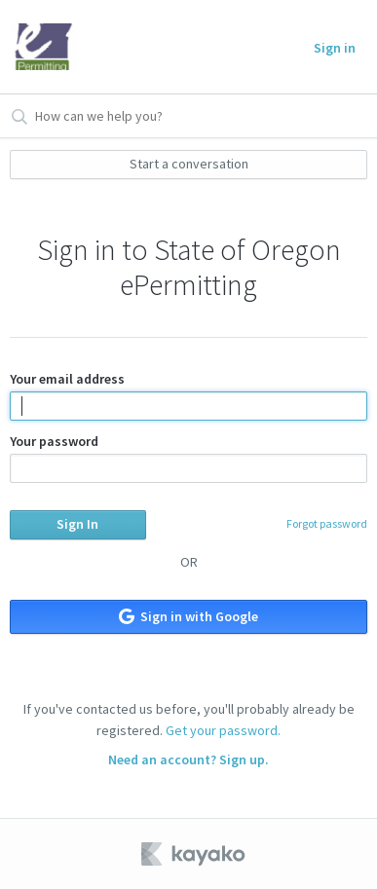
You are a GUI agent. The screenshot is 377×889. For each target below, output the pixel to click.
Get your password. (223, 730)
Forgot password (326, 523)
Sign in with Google (188, 616)
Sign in (335, 47)
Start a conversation (189, 163)
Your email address (189, 395)
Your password (189, 457)
